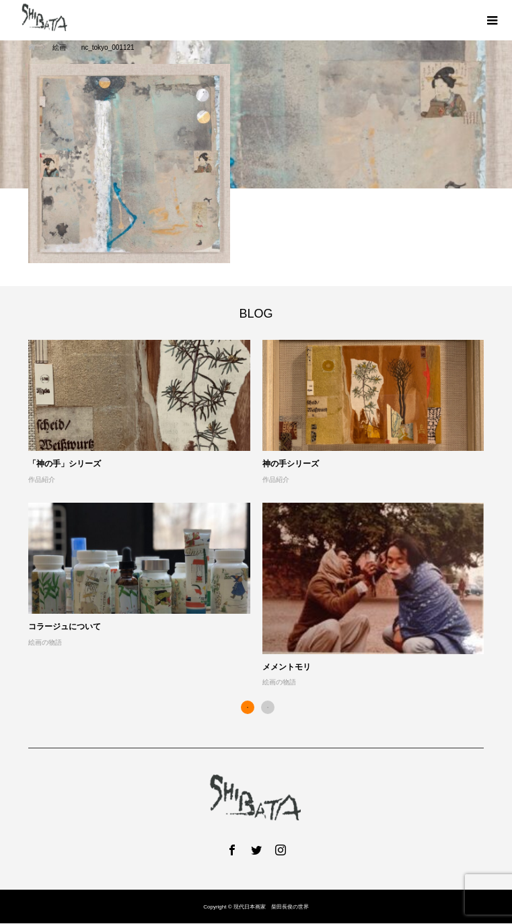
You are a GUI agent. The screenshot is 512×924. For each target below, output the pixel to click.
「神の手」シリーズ (64, 463)
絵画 (59, 47)
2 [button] (268, 707)
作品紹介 (41, 479)
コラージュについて (64, 626)
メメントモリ (286, 667)
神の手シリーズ (290, 463)
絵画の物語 (45, 642)
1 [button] (247, 707)
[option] (262, 514)
